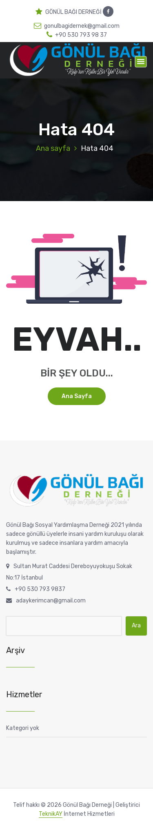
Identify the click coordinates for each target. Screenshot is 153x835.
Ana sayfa (53, 148)
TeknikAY (50, 813)
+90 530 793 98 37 (77, 34)
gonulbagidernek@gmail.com (77, 25)
